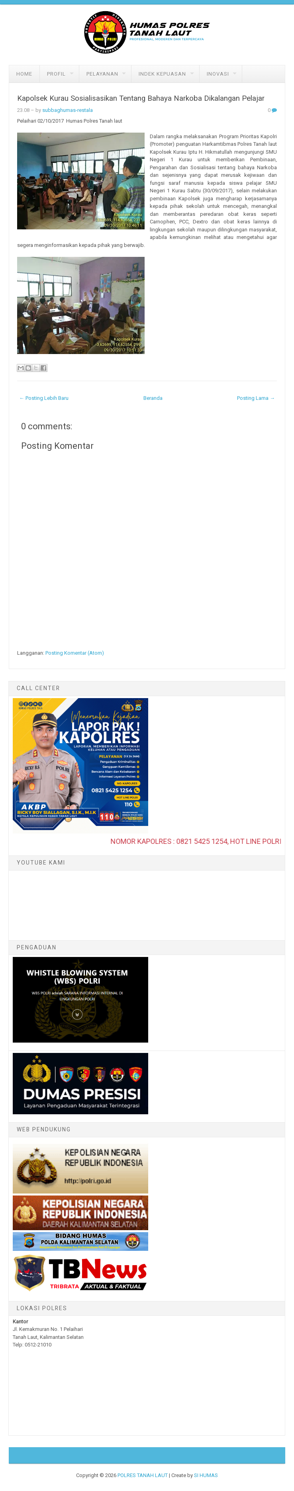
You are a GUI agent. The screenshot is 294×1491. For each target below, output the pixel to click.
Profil (56, 74)
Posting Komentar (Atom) (74, 653)
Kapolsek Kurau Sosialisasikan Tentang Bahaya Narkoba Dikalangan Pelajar (141, 98)
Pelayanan (102, 74)
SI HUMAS (206, 1475)
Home (24, 74)
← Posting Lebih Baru (44, 398)
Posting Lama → (256, 398)
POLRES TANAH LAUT (143, 1475)
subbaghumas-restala (67, 110)
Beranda (153, 398)
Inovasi (218, 74)
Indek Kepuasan (162, 74)
